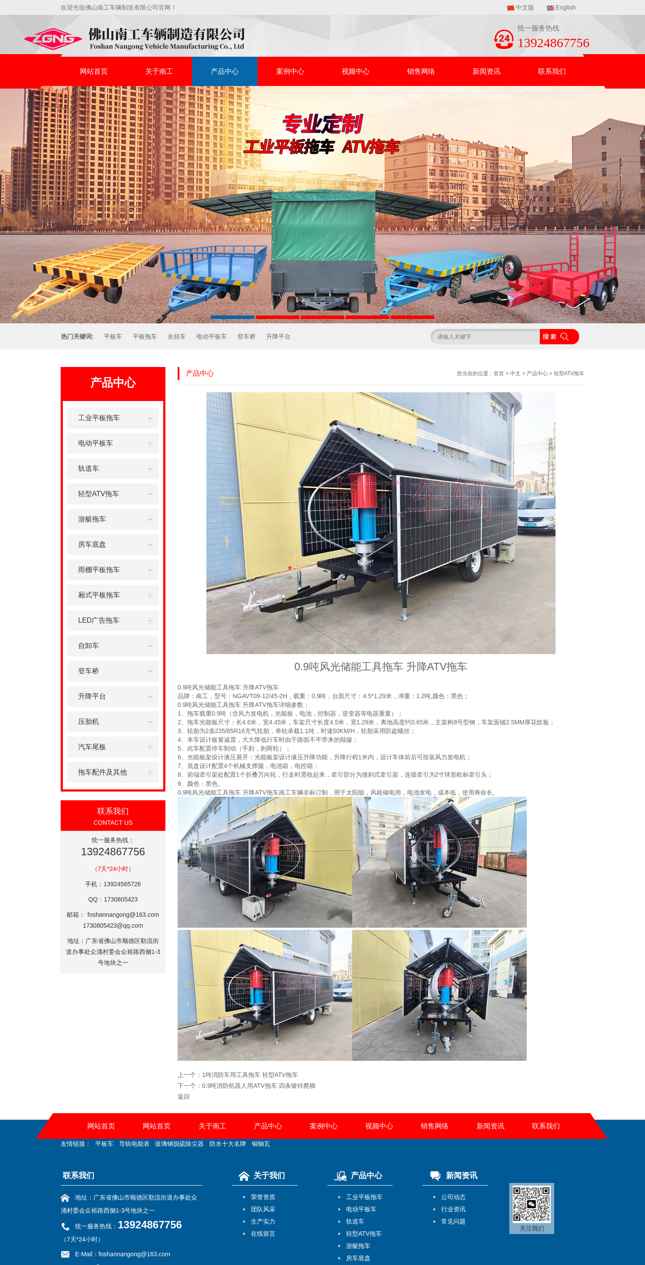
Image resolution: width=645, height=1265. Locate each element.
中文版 (525, 7)
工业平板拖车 (364, 1196)
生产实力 (263, 1221)
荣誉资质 (263, 1196)
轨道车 (355, 1221)
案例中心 (290, 71)
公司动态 (453, 1196)
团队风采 (263, 1209)
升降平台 (278, 336)
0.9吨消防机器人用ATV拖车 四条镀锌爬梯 (259, 1085)
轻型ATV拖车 (569, 373)
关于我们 (259, 1175)
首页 (499, 373)
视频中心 (356, 71)
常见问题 (453, 1221)
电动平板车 (211, 336)
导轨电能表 (134, 1143)
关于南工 (159, 71)
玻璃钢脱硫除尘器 (179, 1143)
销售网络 (421, 71)
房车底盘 (358, 1258)
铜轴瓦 (261, 1143)
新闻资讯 (487, 71)
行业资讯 (453, 1209)
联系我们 (552, 71)
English (566, 7)
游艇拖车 (358, 1245)
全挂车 (177, 336)
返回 (184, 1096)
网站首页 (94, 71)
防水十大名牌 (227, 1143)
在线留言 (263, 1233)
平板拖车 (145, 336)
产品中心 (225, 71)
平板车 (113, 336)
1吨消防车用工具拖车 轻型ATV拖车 (250, 1074)
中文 (515, 373)
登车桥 (246, 336)
